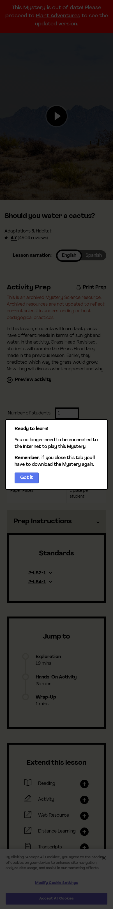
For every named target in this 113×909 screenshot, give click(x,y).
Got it (26, 478)
